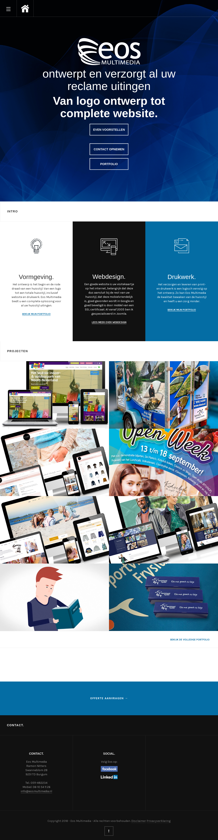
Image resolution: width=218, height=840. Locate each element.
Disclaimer (138, 821)
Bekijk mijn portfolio (36, 314)
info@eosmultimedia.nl (36, 791)
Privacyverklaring (159, 821)
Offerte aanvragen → (109, 698)
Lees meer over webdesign (109, 322)
